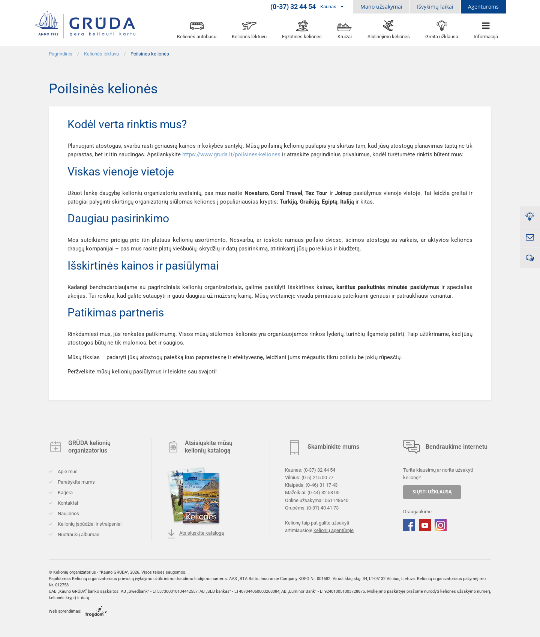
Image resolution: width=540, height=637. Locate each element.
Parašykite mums (76, 482)
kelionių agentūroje (334, 530)
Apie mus (67, 471)
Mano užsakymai (381, 6)
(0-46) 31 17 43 (322, 485)
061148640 (336, 500)
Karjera (65, 492)
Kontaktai (67, 503)
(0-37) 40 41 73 (323, 507)
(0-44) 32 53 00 (323, 492)
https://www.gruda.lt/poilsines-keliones (231, 154)
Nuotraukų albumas (78, 534)
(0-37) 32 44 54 (319, 470)
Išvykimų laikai (435, 6)
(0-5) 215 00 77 (317, 477)
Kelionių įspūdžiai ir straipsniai (89, 524)
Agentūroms (483, 6)
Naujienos (68, 513)
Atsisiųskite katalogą (195, 533)
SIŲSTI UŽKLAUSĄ (432, 492)
